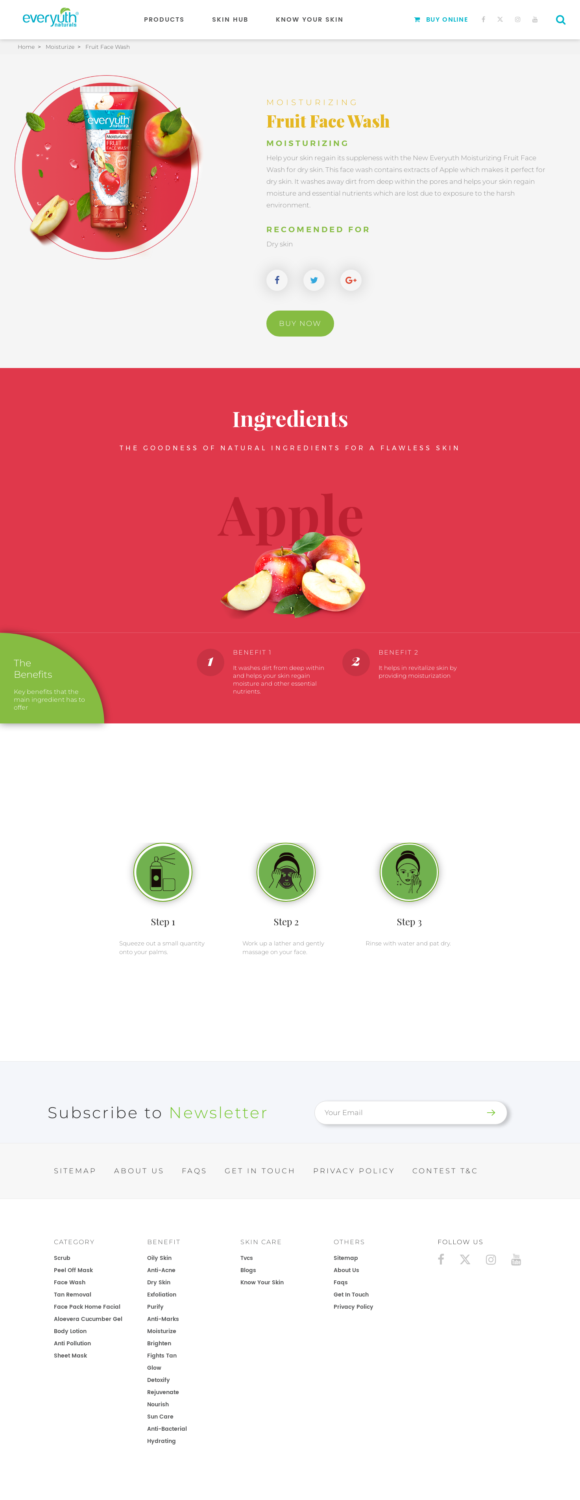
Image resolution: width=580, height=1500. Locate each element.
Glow (154, 1367)
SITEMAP (75, 1171)
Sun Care (160, 1416)
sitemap (346, 1258)
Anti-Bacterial (167, 1428)
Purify (155, 1306)
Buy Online (441, 20)
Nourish (158, 1404)
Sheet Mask (70, 1355)
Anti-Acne (161, 1270)
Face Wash (69, 1282)
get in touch (351, 1294)
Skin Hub (230, 20)
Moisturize (161, 1331)
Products (164, 20)
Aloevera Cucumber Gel (88, 1319)
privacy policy (353, 1306)
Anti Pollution (72, 1343)
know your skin (262, 1282)
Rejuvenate (163, 1392)
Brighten (159, 1343)
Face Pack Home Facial (87, 1306)
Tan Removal (72, 1294)
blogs (248, 1270)
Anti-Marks (163, 1319)
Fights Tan (162, 1355)
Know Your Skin (310, 20)
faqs (341, 1282)
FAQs (194, 1171)
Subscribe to (158, 1112)
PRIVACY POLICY (354, 1171)
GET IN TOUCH (260, 1171)
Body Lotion (70, 1331)
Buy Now (300, 323)
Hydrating (161, 1441)
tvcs (246, 1258)
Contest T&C (445, 1171)
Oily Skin (159, 1258)
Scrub (62, 1258)
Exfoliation (161, 1294)
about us (346, 1270)
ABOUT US (139, 1171)
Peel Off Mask (73, 1270)
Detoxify (158, 1380)
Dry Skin (158, 1282)
